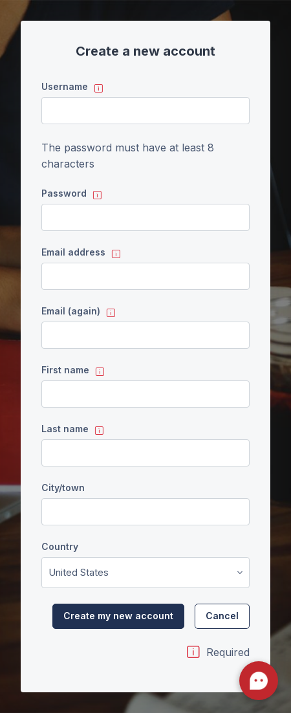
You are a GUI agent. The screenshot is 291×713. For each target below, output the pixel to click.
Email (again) (70, 310)
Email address (73, 252)
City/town (63, 487)
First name (65, 369)
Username (64, 86)
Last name (65, 428)
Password (64, 193)
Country (59, 546)
